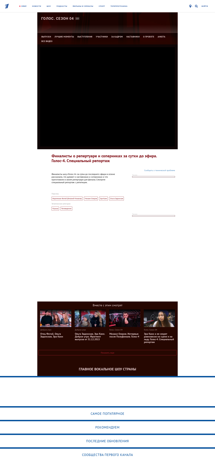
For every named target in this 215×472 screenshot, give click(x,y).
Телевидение (66, 208)
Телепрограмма (119, 6)
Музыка (55, 208)
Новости (36, 6)
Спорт (102, 6)
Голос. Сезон (57, 18)
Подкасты (61, 6)
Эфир (24, 6)
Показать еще (107, 352)
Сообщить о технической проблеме (159, 170)
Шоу (49, 6)
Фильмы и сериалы (83, 6)
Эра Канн (103, 198)
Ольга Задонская (116, 198)
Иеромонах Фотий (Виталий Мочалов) (67, 198)
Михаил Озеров (91, 198)
